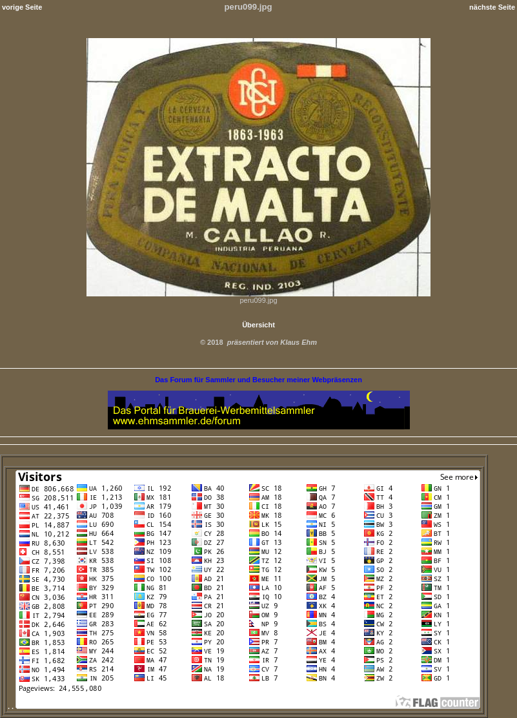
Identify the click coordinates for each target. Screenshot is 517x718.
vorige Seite (22, 7)
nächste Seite (492, 7)
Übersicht (258, 325)
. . (244, 706)
